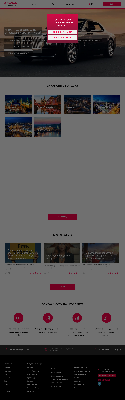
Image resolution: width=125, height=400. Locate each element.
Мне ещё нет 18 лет (62, 37)
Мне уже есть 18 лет (62, 32)
